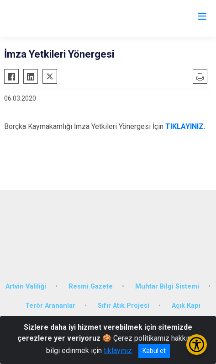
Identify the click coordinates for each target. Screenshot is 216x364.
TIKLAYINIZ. (185, 126)
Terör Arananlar (50, 306)
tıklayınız (118, 350)
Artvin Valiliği (25, 286)
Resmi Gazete (90, 286)
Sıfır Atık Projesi (123, 306)
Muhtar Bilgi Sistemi (167, 286)
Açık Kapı (186, 306)
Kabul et (154, 350)
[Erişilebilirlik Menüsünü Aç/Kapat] (196, 344)
